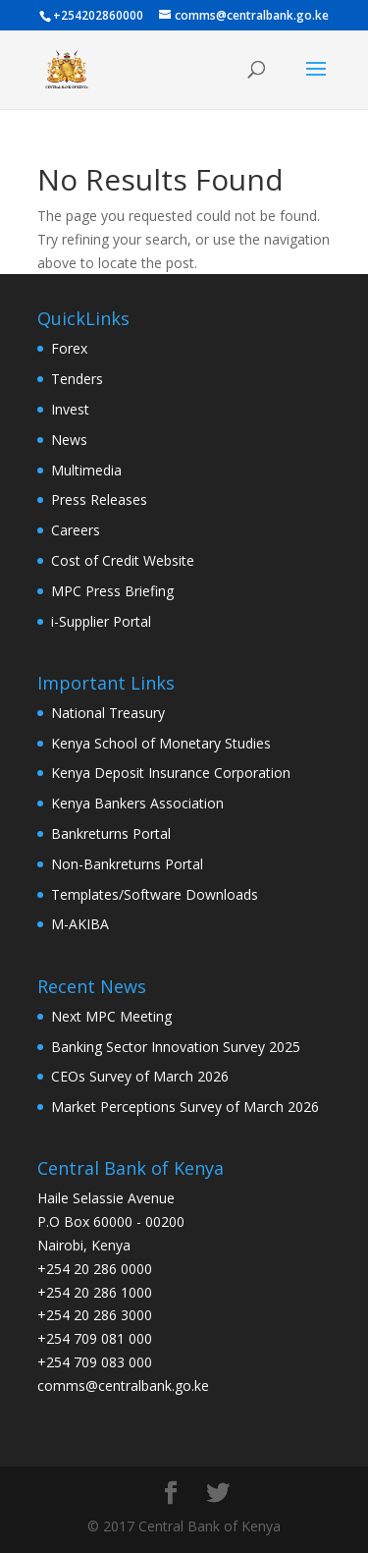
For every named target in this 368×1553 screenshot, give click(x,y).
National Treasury (108, 712)
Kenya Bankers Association (137, 803)
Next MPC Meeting (111, 1016)
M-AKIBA (80, 924)
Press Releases (99, 499)
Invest (70, 409)
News (69, 439)
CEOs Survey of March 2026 (140, 1076)
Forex (69, 348)
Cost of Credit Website (122, 560)
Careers (75, 530)
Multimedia (86, 470)
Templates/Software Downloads (154, 894)
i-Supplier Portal (101, 621)
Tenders (77, 378)
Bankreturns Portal (111, 833)
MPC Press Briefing (112, 591)
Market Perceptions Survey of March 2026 (185, 1106)
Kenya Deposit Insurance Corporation (170, 772)
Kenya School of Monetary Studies (161, 743)
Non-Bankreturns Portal (127, 864)
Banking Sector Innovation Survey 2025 (175, 1046)
